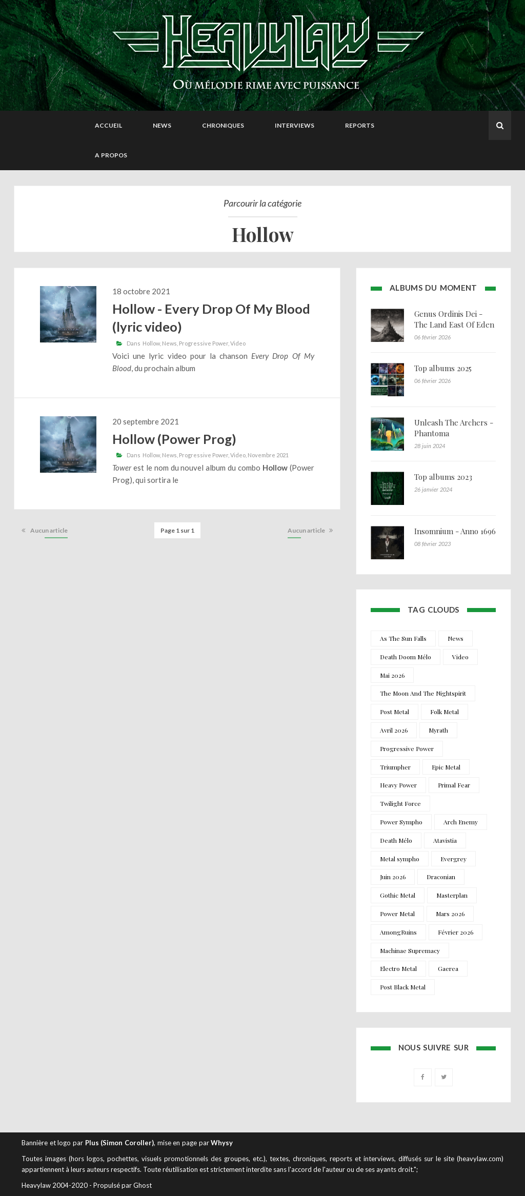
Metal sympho (399, 859)
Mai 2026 (392, 675)
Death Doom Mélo (405, 657)
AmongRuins (398, 932)
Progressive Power (203, 343)
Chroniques (223, 125)
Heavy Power (398, 785)
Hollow (151, 343)
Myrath (438, 730)
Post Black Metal (403, 987)
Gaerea (448, 968)
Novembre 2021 (268, 455)
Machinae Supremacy (410, 950)
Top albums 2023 (443, 477)
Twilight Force (400, 803)
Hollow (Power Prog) (174, 439)
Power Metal (397, 913)
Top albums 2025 (443, 368)
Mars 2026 (450, 913)
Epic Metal (446, 767)
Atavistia (445, 840)
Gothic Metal (397, 895)
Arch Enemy (460, 822)
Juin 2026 (393, 877)
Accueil (108, 125)
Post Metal (394, 711)
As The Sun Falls (403, 638)
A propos (111, 155)
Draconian (441, 877)
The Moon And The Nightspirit (423, 693)
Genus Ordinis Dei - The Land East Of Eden (454, 319)
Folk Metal (444, 711)
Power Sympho (401, 822)
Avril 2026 (394, 730)
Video (238, 343)
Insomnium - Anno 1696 (455, 531)
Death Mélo (396, 840)
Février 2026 (455, 932)
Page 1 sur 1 (177, 530)
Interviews (294, 125)
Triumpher (395, 767)
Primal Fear (454, 785)
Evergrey (453, 859)
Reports (359, 125)
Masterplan (452, 895)
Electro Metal (398, 968)
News (162, 125)
